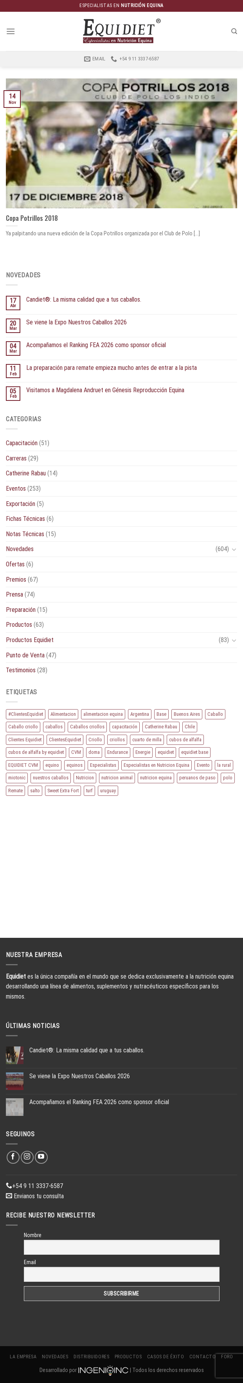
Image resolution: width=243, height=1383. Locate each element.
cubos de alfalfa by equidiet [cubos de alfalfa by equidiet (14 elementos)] (36, 752)
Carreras (16, 458)
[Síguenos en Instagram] (27, 1157)
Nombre (32, 1235)
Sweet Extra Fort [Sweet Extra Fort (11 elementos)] (63, 790)
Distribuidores (92, 1356)
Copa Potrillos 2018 (32, 218)
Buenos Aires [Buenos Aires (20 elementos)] (187, 714)
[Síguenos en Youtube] (41, 1157)
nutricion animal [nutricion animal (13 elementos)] (117, 778)
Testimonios (21, 670)
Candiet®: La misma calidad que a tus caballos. (83, 299)
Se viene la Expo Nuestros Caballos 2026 (76, 322)
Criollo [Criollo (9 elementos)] (95, 739)
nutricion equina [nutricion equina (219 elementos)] (156, 778)
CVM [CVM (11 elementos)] (76, 752)
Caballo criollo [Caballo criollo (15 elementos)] (23, 727)
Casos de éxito (165, 1356)
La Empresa (23, 1356)
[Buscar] (234, 31)
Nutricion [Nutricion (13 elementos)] (85, 778)
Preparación (21, 609)
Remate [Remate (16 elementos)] (15, 790)
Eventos (16, 488)
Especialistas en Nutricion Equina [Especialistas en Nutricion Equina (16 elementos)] (156, 765)
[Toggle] (234, 549)
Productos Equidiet (30, 640)
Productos (19, 624)
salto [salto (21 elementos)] (35, 790)
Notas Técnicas (25, 534)
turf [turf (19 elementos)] (89, 790)
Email (30, 1262)
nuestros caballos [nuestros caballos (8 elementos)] (50, 778)
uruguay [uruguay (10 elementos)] (108, 790)
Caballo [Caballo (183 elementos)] (215, 714)
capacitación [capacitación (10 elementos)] (124, 727)
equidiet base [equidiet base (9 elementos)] (194, 752)
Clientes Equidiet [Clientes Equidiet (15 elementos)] (24, 739)
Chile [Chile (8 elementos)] (190, 727)
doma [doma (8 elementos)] (94, 752)
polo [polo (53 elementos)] (227, 778)
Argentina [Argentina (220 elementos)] (139, 714)
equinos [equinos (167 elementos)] (75, 765)
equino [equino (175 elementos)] (52, 765)
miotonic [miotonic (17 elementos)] (16, 778)
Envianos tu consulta (35, 1196)
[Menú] (10, 31)
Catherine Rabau (26, 473)
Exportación (20, 504)
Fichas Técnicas (25, 518)
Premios (16, 579)
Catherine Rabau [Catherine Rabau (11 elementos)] (161, 727)
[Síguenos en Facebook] (13, 1157)
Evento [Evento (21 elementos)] (203, 765)
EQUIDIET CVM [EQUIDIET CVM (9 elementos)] (23, 765)
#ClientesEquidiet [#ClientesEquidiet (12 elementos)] (25, 714)
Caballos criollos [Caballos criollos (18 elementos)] (87, 727)
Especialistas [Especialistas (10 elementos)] (103, 765)
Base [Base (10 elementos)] (161, 714)
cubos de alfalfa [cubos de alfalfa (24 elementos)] (185, 739)
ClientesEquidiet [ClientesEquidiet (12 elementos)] (65, 739)
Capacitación (22, 443)
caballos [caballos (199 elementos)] (54, 727)
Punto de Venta (25, 655)
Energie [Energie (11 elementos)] (142, 752)
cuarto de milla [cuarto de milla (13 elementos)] (147, 739)
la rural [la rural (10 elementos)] (224, 765)
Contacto (202, 1356)
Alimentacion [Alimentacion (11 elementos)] (63, 714)
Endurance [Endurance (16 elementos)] (117, 752)
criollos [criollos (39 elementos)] (117, 739)
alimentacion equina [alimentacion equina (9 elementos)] (103, 714)
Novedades (20, 549)
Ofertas (15, 564)
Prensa (14, 594)
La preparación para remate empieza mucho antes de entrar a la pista (111, 367)
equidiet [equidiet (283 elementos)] (166, 752)
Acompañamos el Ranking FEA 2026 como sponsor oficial (96, 345)
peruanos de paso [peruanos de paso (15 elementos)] (197, 778)
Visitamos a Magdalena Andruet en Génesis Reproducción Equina (105, 390)
